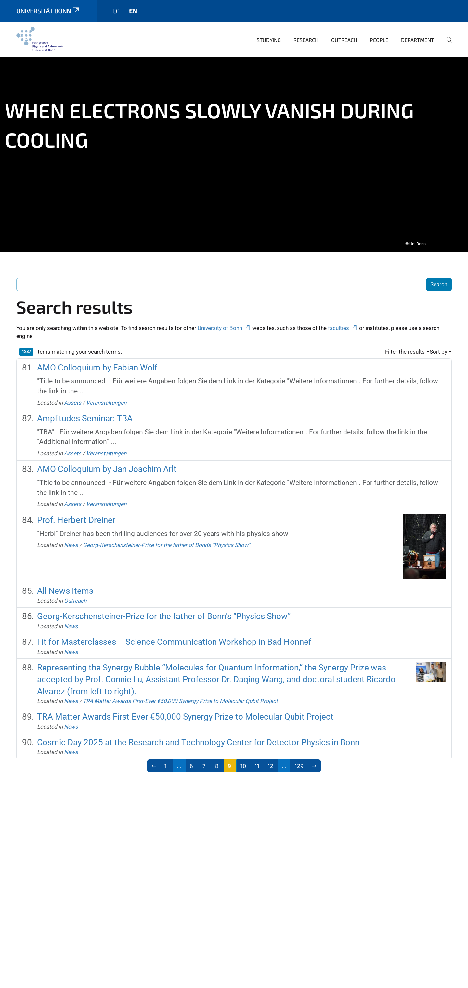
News (71, 540)
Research (305, 35)
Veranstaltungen (106, 398)
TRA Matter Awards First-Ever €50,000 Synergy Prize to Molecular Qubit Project (180, 696)
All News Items (65, 586)
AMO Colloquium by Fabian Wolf (97, 363)
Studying (269, 35)
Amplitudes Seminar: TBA (85, 414)
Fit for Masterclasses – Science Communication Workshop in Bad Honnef (174, 637)
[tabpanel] (234, 149)
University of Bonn (224, 323)
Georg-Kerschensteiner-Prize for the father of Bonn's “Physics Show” (166, 540)
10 (243, 761)
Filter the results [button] (405, 347)
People (379, 35)
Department (417, 35)
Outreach (344, 35)
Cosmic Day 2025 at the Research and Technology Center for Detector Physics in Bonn (198, 738)
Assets (72, 398)
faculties (343, 323)
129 (299, 761)
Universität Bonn (48, 6)
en (133, 6)
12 (270, 761)
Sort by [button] (438, 347)
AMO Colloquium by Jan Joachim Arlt (106, 464)
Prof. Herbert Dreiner (76, 515)
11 (257, 761)
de (117, 6)
